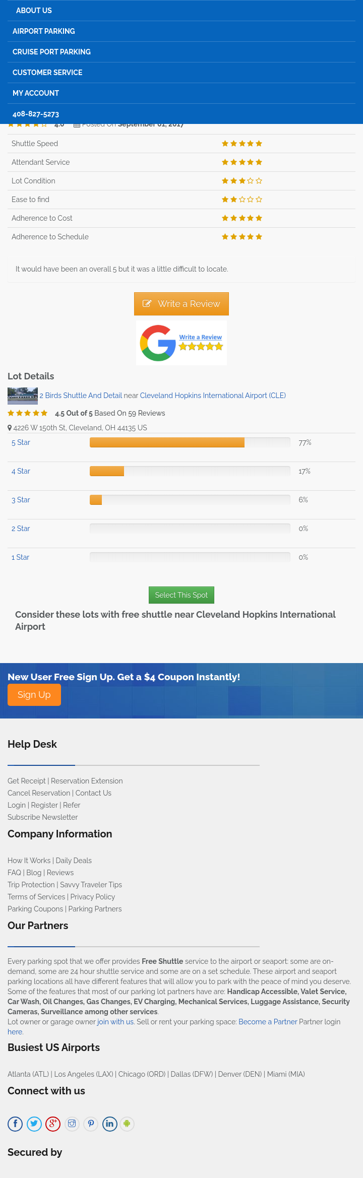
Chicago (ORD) (141, 1074)
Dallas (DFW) (192, 1074)
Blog (33, 873)
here (15, 1032)
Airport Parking (44, 31)
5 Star (21, 442)
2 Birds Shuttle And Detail (82, 395)
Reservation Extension (87, 781)
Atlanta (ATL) (28, 1074)
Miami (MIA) (286, 1074)
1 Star (20, 557)
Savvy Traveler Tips (91, 885)
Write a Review (181, 303)
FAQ (14, 873)
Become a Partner (267, 1022)
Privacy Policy (93, 897)
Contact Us (93, 793)
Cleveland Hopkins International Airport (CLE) (213, 395)
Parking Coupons (35, 909)
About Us (34, 11)
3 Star (21, 500)
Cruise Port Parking (52, 52)
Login (17, 805)
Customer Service (47, 73)
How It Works (29, 861)
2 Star (21, 529)
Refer (72, 805)
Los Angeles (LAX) (83, 1074)
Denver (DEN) (240, 1074)
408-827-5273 (36, 114)
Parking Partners (95, 909)
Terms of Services (36, 897)
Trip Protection (31, 885)
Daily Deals (74, 861)
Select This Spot (181, 595)
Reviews (60, 873)
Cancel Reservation (39, 793)
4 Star (21, 471)
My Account (36, 93)
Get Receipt (27, 781)
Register (44, 805)
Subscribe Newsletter (43, 817)
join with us (115, 1022)
